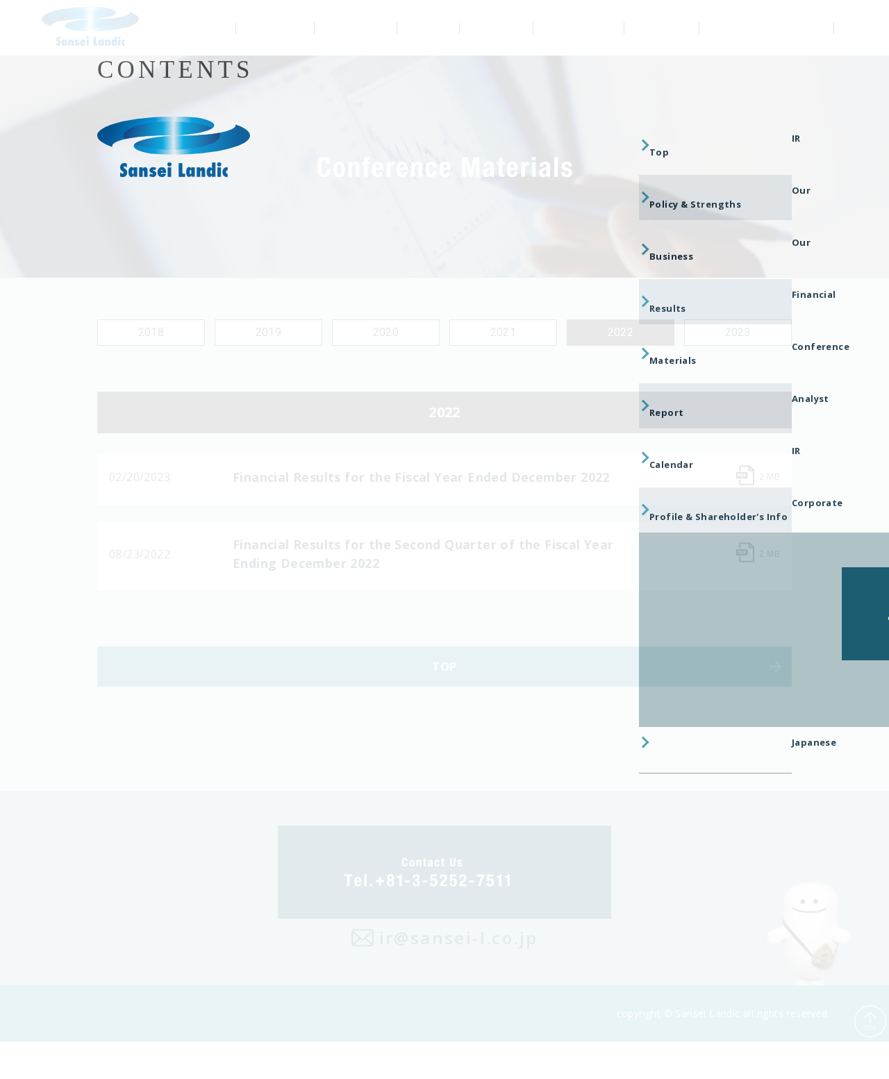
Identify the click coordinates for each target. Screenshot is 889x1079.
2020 (386, 332)
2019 (269, 332)
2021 (503, 332)
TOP (444, 695)
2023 (738, 332)
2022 (621, 332)
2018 (151, 332)
